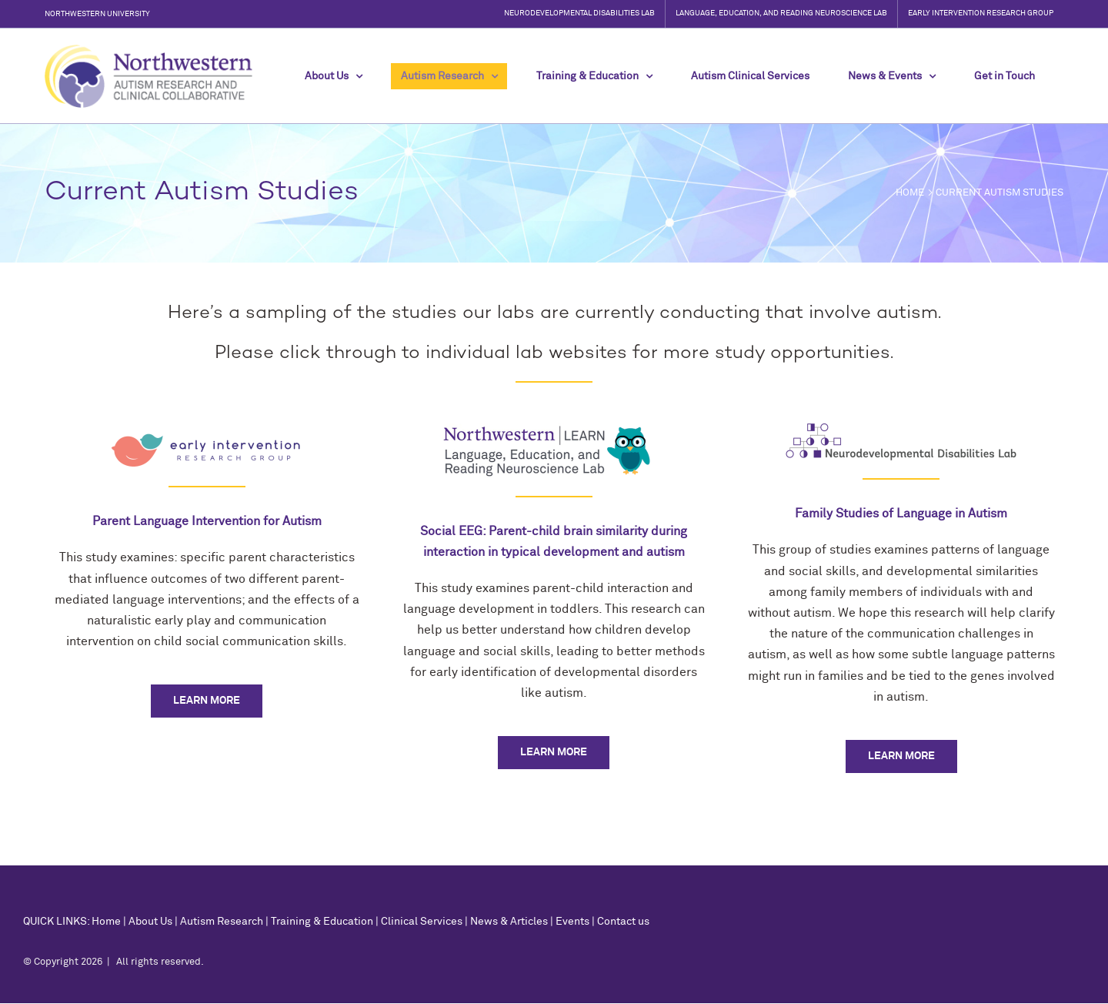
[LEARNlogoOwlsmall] (554, 429)
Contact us (623, 921)
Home (106, 921)
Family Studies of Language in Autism (901, 513)
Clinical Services (421, 921)
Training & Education (322, 921)
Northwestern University (97, 14)
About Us (150, 921)
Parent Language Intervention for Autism (207, 521)
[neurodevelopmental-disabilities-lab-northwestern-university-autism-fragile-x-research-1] (901, 429)
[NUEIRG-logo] (207, 429)
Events (572, 921)
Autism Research (221, 921)
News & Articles (509, 921)
